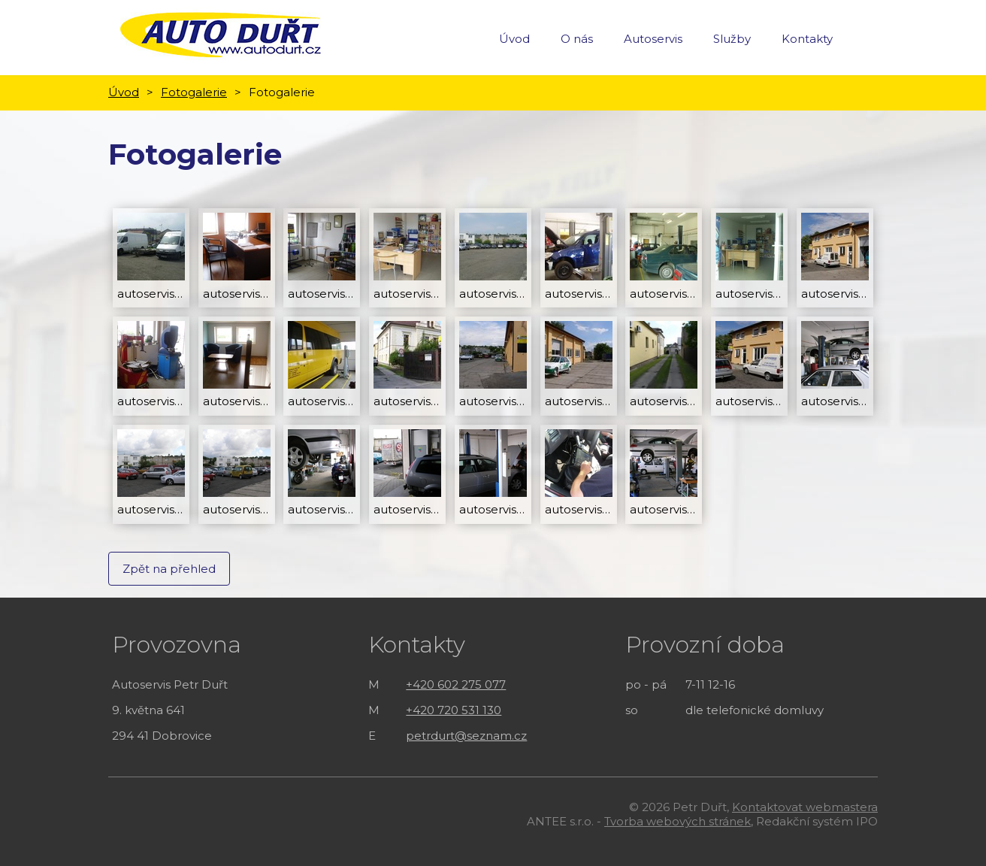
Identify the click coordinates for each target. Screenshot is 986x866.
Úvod (514, 39)
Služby (732, 39)
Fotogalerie (194, 92)
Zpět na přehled (169, 569)
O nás (577, 39)
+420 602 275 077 (456, 684)
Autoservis (653, 39)
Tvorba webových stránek (677, 821)
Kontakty (807, 39)
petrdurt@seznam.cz (466, 735)
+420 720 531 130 (453, 710)
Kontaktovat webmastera (805, 807)
